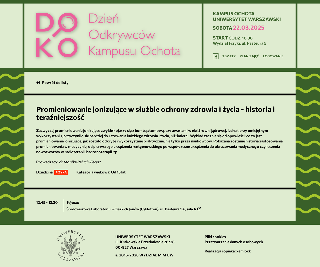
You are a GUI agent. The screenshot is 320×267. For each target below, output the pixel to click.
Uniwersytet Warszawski (142, 236)
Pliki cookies (215, 236)
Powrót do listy (52, 82)
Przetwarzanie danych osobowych (234, 242)
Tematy (229, 56)
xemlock (243, 251)
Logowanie (273, 56)
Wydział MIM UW (156, 255)
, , (133, 209)
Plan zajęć (249, 56)
